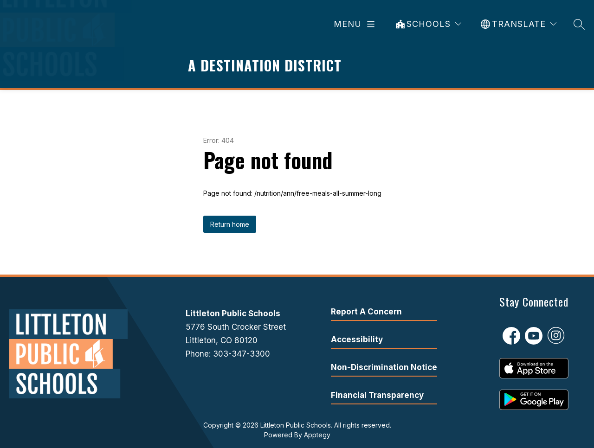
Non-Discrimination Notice (384, 367)
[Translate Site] (518, 24)
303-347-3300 (241, 353)
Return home (229, 224)
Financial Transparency (377, 395)
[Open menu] (356, 24)
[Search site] (579, 24)
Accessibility (357, 339)
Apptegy (317, 435)
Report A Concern (366, 311)
